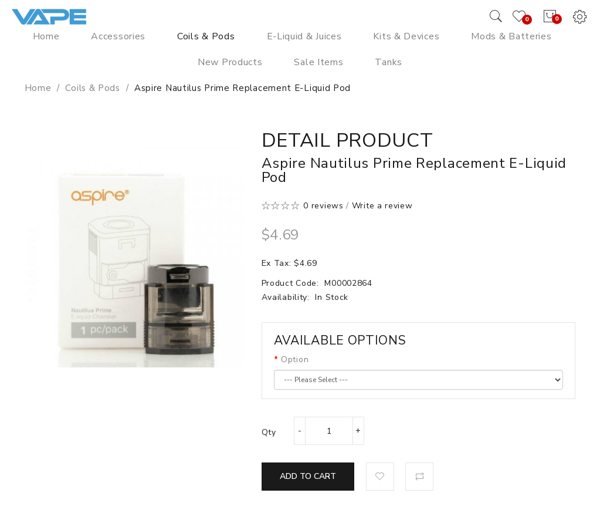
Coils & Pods (92, 88)
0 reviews (323, 205)
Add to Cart (308, 476)
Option (295, 359)
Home (38, 88)
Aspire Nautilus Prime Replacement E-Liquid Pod (242, 88)
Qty (269, 432)
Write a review (382, 205)
